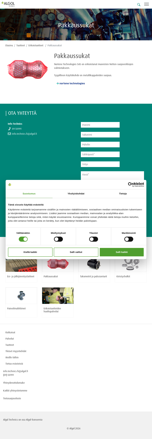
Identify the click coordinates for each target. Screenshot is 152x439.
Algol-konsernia (34, 419)
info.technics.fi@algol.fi (24, 133)
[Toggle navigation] (148, 4)
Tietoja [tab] (123, 193)
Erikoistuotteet (36, 45)
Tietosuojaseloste (12, 398)
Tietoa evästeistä (14, 363)
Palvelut (9, 338)
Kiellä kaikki (30, 252)
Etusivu (9, 45)
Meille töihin (12, 357)
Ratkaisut (10, 332)
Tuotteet (20, 45)
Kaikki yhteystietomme (15, 390)
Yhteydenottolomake (14, 382)
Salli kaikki (122, 252)
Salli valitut (76, 252)
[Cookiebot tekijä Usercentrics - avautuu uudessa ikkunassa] (130, 184)
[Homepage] (12, 4)
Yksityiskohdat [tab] (76, 193)
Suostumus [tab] (29, 193)
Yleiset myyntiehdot (15, 351)
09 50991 (16, 128)
